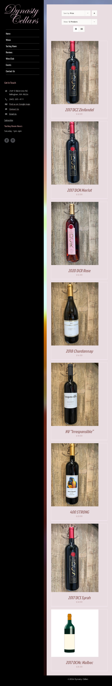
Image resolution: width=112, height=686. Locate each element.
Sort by (69, 13)
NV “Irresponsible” (79, 431)
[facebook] (6, 140)
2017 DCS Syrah (79, 598)
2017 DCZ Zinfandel (79, 110)
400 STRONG (79, 512)
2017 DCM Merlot (79, 190)
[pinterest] (12, 140)
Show (70, 22)
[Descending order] (94, 13)
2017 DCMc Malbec (79, 662)
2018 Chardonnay (79, 351)
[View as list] (82, 29)
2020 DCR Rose (79, 271)
